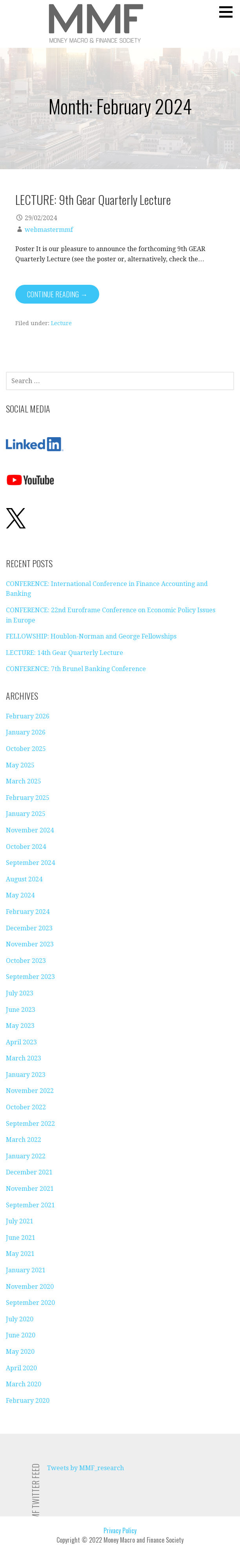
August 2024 (24, 879)
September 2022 (30, 1123)
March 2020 (23, 1384)
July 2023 (19, 993)
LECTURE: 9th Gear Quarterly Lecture (93, 199)
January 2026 (25, 732)
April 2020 (21, 1368)
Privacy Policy (120, 1530)
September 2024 (30, 863)
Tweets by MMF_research (85, 1468)
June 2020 (20, 1335)
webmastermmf (49, 229)
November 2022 (30, 1090)
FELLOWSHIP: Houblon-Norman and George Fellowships (91, 636)
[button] (228, 12)
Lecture (61, 323)
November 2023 (30, 944)
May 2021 (20, 1253)
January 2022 (25, 1156)
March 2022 (23, 1139)
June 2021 (20, 1237)
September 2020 (30, 1302)
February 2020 (27, 1400)
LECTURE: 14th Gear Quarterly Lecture (64, 653)
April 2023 (21, 1042)
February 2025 (27, 797)
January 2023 (25, 1074)
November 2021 (30, 1188)
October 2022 (26, 1107)
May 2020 (20, 1351)
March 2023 (23, 1058)
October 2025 (26, 749)
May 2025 (20, 765)
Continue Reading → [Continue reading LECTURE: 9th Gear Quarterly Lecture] (57, 294)
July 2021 (19, 1221)
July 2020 (19, 1319)
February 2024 (27, 911)
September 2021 (30, 1205)
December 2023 (29, 928)
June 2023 (20, 1009)
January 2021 (25, 1270)
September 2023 (30, 977)
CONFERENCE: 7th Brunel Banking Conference (76, 669)
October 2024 (26, 846)
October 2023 (26, 960)
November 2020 (30, 1286)
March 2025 (23, 781)
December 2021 (29, 1172)
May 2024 (20, 895)
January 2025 (25, 814)
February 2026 (27, 716)
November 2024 (30, 830)
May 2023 (20, 1025)
